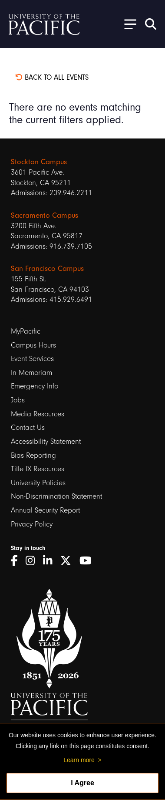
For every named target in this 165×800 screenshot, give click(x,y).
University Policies (38, 483)
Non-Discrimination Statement (56, 496)
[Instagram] (33, 561)
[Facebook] (17, 561)
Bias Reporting (33, 455)
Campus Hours (33, 345)
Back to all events (52, 77)
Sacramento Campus (44, 215)
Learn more (79, 759)
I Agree (82, 782)
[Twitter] (68, 561)
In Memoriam (31, 372)
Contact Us (28, 427)
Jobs (18, 400)
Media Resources (37, 414)
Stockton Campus (39, 161)
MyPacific (25, 331)
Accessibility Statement (46, 441)
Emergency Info (34, 386)
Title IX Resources (37, 469)
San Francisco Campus (47, 268)
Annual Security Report (45, 510)
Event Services (32, 358)
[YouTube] (88, 561)
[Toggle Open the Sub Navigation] (127, 23)
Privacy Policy (32, 524)
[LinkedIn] (50, 561)
